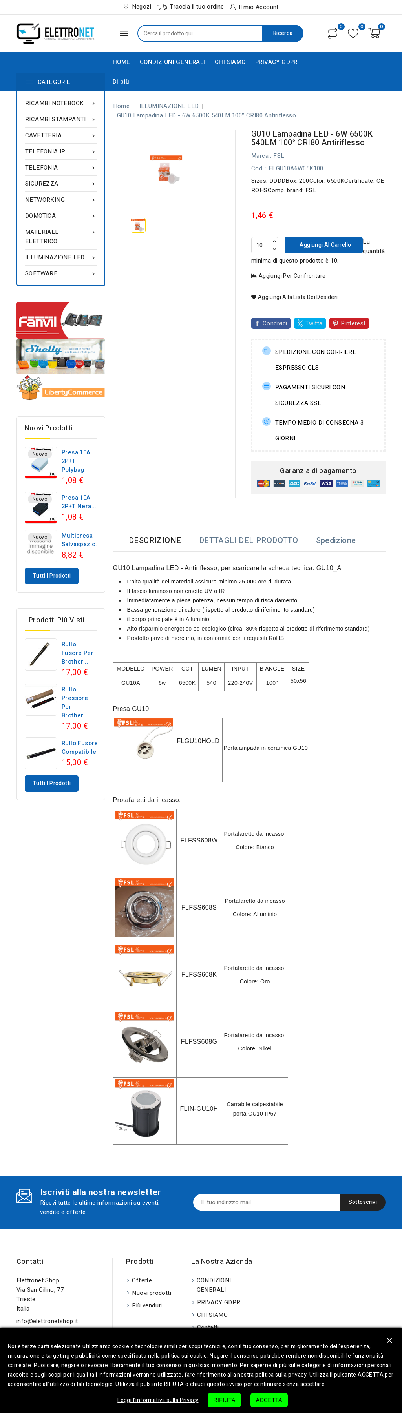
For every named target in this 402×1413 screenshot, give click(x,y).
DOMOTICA (61, 216)
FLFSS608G (199, 1041)
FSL (278, 155)
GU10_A (329, 568)
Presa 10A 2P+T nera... (79, 502)
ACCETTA (269, 1400)
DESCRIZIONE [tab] (155, 540)
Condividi (275, 323)
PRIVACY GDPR (276, 62)
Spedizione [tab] (336, 540)
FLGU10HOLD (198, 741)
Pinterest (353, 323)
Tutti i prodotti (52, 576)
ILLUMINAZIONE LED (61, 257)
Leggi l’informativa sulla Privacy (157, 1400)
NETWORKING (61, 199)
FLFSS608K (199, 974)
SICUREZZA (61, 183)
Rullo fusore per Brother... (77, 653)
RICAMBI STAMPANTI (61, 119)
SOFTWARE (61, 273)
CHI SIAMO (230, 62)
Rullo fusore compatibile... (82, 747)
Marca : (261, 155)
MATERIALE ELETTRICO (61, 236)
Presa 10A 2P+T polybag (76, 461)
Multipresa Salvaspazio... (81, 540)
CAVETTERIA (61, 135)
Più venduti (147, 1305)
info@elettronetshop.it (47, 1321)
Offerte (142, 1280)
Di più (121, 81)
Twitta (313, 323)
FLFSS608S (199, 907)
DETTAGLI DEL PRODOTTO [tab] (248, 540)
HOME (121, 62)
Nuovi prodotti (151, 1293)
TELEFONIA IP (61, 151)
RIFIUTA (224, 1400)
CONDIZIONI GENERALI (172, 62)
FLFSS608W (198, 840)
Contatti (29, 1261)
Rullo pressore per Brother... (75, 702)
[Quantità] (260, 245)
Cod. (257, 168)
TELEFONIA (61, 167)
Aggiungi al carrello (324, 245)
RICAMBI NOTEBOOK (61, 103)
